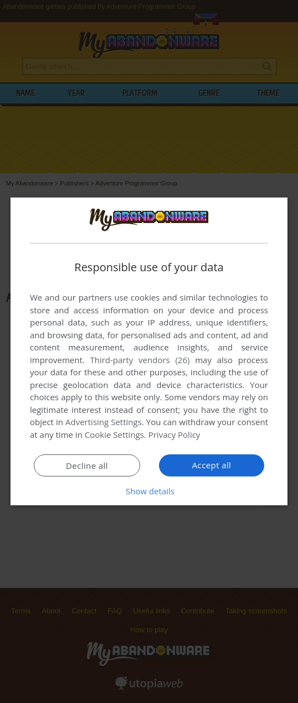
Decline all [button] (87, 465)
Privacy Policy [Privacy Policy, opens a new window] (174, 434)
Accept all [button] (212, 465)
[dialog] (149, 351)
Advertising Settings (103, 421)
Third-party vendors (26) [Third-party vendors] (139, 359)
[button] (149, 491)
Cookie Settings (114, 434)
